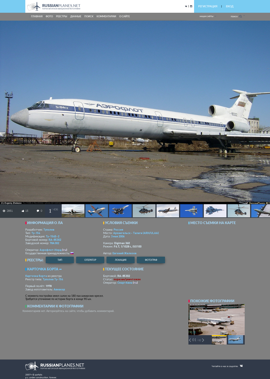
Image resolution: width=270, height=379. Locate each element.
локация (120, 260)
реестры (61, 16)
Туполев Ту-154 (53, 279)
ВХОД (229, 6)
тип (60, 260)
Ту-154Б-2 (52, 236)
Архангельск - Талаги (136, 233)
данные (75, 16)
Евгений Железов (124, 253)
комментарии (106, 16)
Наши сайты (206, 16)
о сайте (124, 16)
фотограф (151, 260)
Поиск (236, 16)
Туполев (48, 229)
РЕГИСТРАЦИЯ (207, 6)
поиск (88, 16)
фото (49, 16)
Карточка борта (36, 275)
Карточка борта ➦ (44, 269)
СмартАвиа (124, 282)
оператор (90, 260)
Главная (37, 16)
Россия (118, 229)
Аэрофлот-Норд (51, 249)
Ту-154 (35, 233)
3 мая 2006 (117, 236)
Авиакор (59, 289)
